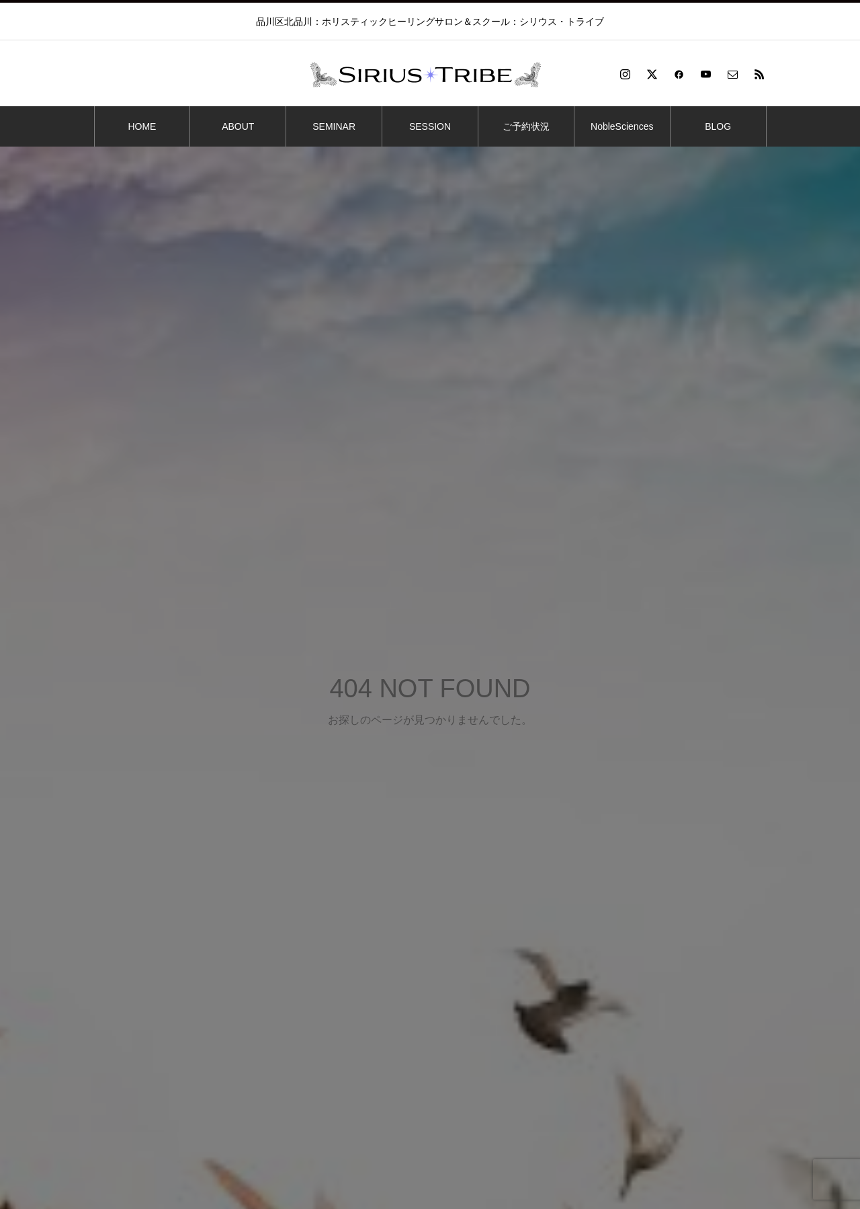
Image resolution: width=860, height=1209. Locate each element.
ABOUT (238, 126)
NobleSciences (622, 126)
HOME (142, 126)
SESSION (430, 126)
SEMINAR (333, 126)
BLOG (718, 126)
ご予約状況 (526, 126)
